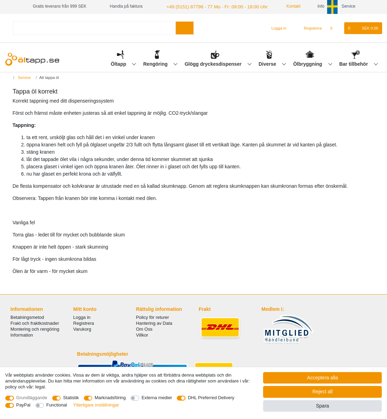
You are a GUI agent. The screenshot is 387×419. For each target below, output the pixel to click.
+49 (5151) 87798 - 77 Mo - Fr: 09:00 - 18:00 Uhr (211, 6)
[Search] (185, 27)
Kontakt (282, 6)
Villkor (142, 334)
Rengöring (156, 63)
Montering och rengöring (34, 328)
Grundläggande (31, 397)
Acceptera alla (322, 377)
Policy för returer (152, 316)
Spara (322, 406)
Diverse (268, 63)
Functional (56, 405)
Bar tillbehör (354, 63)
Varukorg (82, 328)
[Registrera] (309, 27)
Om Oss (144, 328)
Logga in (81, 316)
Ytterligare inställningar (96, 405)
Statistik (71, 397)
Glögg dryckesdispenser (213, 63)
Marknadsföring (110, 397)
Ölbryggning (308, 63)
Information (21, 334)
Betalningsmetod (27, 316)
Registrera (83, 322)
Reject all (323, 391)
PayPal (23, 405)
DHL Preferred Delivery (211, 397)
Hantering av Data (154, 322)
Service (24, 77)
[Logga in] (276, 27)
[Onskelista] (334, 27)
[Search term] (94, 27)
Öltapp (119, 63)
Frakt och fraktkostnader (34, 322)
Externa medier (157, 397)
